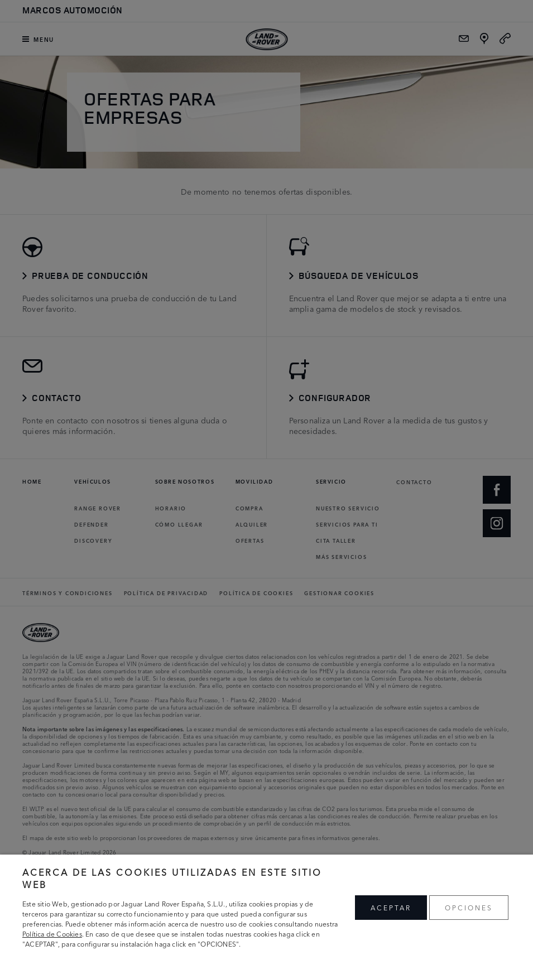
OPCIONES (469, 907)
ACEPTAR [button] (391, 907)
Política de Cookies (52, 933)
